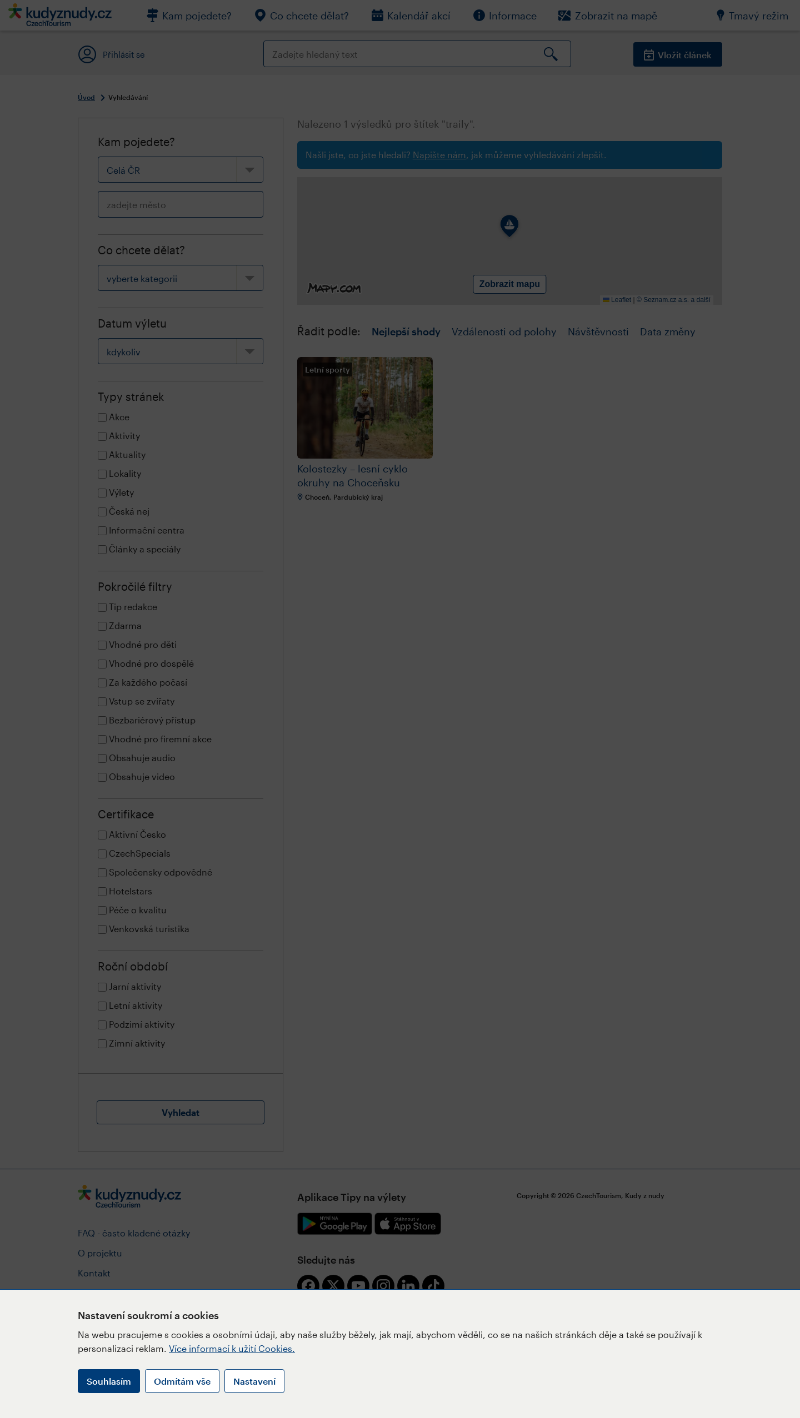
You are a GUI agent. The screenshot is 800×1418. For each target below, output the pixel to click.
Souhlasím (109, 1381)
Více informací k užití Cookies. (232, 1348)
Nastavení (254, 1381)
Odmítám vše (182, 1381)
